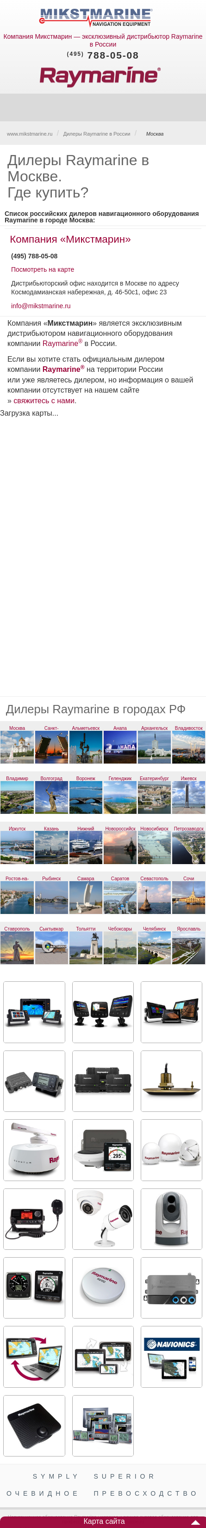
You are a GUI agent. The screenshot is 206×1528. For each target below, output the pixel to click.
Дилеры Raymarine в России (97, 134)
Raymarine (60, 343)
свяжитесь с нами (44, 401)
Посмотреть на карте (42, 269)
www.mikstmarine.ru (29, 134)
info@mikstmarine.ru (41, 306)
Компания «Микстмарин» (70, 239)
